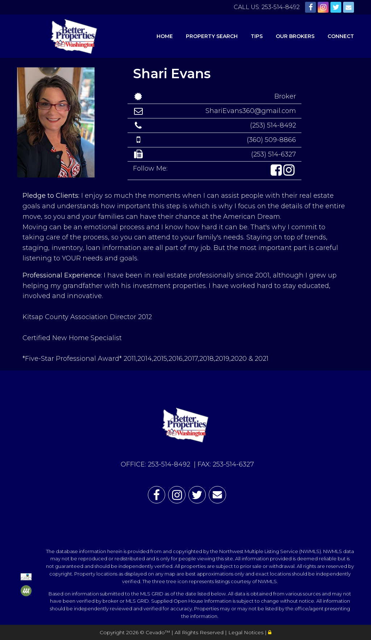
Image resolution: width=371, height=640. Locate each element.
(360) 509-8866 (271, 140)
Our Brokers (295, 36)
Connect (341, 36)
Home (165, 36)
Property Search (212, 36)
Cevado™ (158, 632)
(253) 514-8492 (273, 125)
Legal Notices (246, 632)
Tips (257, 36)
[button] (277, 170)
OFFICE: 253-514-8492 (155, 464)
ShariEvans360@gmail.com (250, 111)
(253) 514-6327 (273, 154)
